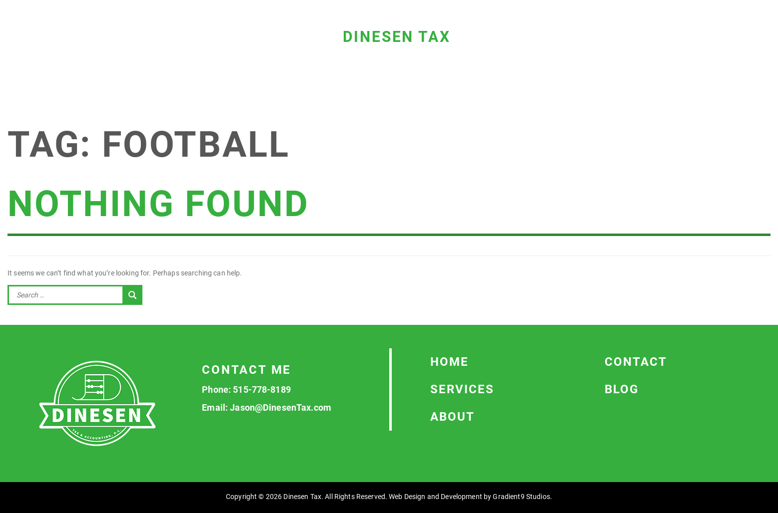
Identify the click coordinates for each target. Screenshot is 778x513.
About (452, 417)
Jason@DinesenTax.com (280, 407)
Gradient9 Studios (521, 497)
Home (449, 362)
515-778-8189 (262, 389)
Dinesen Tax (397, 36)
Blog (622, 389)
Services (462, 389)
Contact (636, 362)
